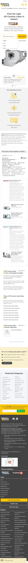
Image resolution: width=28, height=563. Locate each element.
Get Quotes (22, 36)
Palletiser (17, 377)
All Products (5, 158)
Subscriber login (14, 507)
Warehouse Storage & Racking (21, 543)
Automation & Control (5, 512)
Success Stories (4, 494)
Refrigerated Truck (19, 382)
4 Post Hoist (5, 377)
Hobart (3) (10, 164)
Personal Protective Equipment (21, 532)
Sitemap (2, 496)
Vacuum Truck (18, 395)
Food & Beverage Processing (6, 538)
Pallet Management (19, 530)
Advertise (25, 1)
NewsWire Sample (4, 490)
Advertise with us (4, 492)
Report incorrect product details (16, 341)
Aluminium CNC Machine (8, 168)
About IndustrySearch (5, 484)
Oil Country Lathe (6, 161)
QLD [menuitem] (4, 46)
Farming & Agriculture (5, 536)
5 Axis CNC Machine (17, 167)
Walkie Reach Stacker (20, 397)
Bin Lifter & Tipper (7, 379)
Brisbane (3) (17, 164)
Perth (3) (4, 164)
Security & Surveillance (19, 534)
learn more (7, 363)
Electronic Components (5, 534)
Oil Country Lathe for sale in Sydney (10, 305)
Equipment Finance (7, 390)
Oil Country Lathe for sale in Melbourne (11, 308)
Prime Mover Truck (19, 380)
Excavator (5, 392)
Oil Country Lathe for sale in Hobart (10, 312)
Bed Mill (20, 171)
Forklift (4, 395)
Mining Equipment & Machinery (21, 524)
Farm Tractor (6, 393)
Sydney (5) (13, 162)
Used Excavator (18, 393)
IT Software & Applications (6, 556)
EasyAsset (15, 447)
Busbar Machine (6, 172)
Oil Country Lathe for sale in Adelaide (11, 317)
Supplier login (14, 503)
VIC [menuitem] (4, 43)
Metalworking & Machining (8, 159)
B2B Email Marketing (5, 488)
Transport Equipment (19, 539)
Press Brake (18, 379)
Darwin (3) (11, 165)
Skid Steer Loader (19, 388)
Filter (23, 158)
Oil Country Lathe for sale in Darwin (10, 319)
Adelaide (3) (5, 165)
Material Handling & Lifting (20, 520)
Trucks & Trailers (18, 541)
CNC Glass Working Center (17, 174)
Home (2, 479)
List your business (14, 500)
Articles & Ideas (4, 482)
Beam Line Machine (12, 171)
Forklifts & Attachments (5, 540)
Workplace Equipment (19, 556)
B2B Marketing (4, 486)
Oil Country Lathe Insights (9, 175)
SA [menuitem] (4, 48)
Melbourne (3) (21, 162)
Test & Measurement (19, 536)
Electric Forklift (6, 388)
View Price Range (22, 40)
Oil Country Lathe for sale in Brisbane (11, 315)
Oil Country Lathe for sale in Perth (10, 310)
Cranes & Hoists (4, 528)
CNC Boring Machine (16, 172)
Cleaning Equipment (5, 518)
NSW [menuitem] (4, 41)
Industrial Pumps (4, 550)
